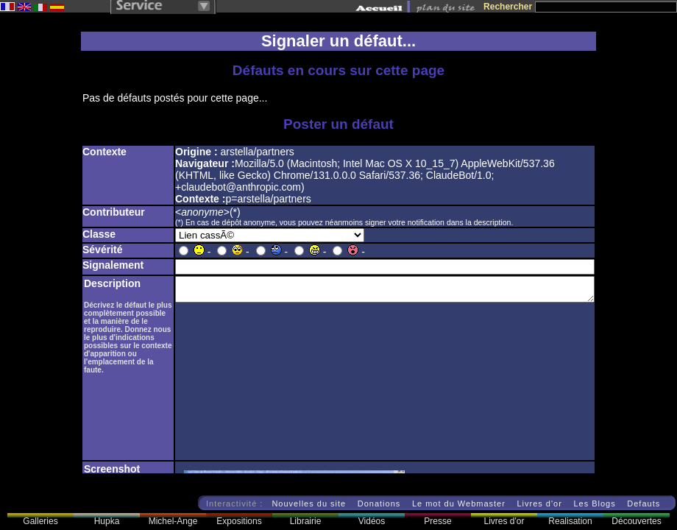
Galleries (40, 521)
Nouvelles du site (309, 503)
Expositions (238, 521)
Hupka (107, 521)
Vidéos (371, 521)
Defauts (643, 503)
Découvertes (636, 521)
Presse (437, 521)
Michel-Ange (173, 521)
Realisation (570, 521)
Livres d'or (539, 503)
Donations (379, 503)
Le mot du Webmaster (459, 503)
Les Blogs (594, 503)
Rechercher (507, 6)
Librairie (306, 521)
